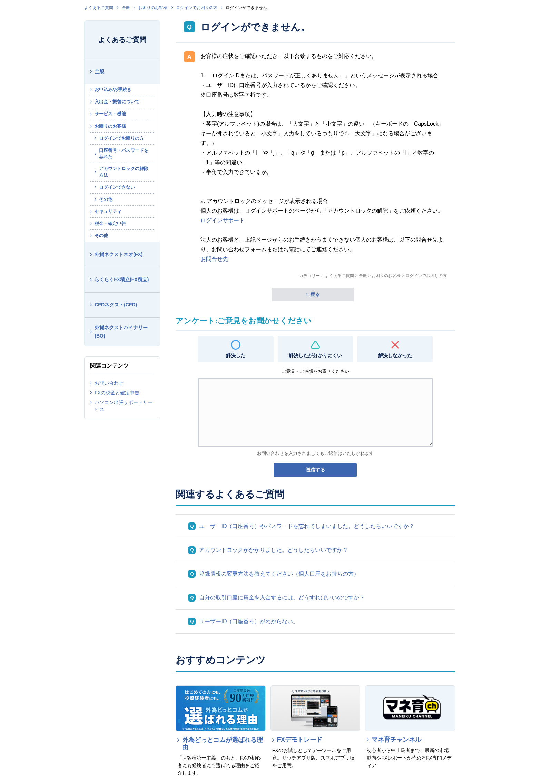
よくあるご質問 (98, 7)
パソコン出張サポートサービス (124, 406)
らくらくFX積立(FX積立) (122, 279)
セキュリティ (108, 211)
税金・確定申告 (110, 223)
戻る (315, 294)
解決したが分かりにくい (315, 355)
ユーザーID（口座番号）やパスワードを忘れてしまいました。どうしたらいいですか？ (306, 526)
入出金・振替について (117, 101)
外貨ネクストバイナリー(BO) (121, 332)
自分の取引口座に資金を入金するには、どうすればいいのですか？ (282, 597)
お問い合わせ (109, 383)
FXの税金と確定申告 (117, 392)
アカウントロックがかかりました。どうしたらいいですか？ (273, 550)
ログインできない (117, 187)
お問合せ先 (214, 259)
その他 (105, 199)
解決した (235, 355)
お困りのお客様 (152, 7)
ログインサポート (222, 220)
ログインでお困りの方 (196, 7)
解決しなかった (395, 355)
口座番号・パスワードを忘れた (123, 153)
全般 (126, 7)
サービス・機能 (110, 113)
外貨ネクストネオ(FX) (118, 254)
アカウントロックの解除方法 (123, 171)
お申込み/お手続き (113, 89)
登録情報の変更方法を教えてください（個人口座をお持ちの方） (279, 574)
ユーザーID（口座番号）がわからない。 (248, 621)
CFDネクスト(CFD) (116, 304)
